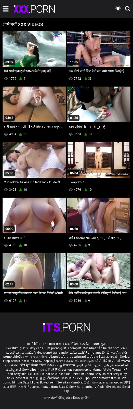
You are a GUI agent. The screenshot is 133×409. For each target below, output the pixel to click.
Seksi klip (68, 378)
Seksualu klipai (39, 374)
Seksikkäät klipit (23, 361)
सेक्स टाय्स (69, 365)
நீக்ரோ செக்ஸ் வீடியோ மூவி (74, 361)
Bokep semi (48, 382)
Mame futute (101, 369)
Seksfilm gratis (17, 348)
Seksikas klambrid (70, 382)
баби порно (44, 361)
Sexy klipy (120, 374)
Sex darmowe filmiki (105, 378)
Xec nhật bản (92, 348)
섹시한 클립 (38, 378)
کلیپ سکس (77, 352)
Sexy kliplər (31, 382)
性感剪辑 (55, 369)
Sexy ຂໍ (64, 387)
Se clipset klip (61, 374)
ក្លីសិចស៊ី (42, 369)
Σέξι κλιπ (91, 382)
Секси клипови (83, 374)
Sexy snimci (104, 374)
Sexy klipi (21, 374)
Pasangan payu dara (43, 387)
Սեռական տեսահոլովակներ (73, 356)
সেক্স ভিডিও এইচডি (35, 356)
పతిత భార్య (55, 365)
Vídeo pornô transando (51, 352)
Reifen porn (111, 348)
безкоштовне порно (77, 369)
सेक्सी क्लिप (104, 387)
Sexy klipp (83, 378)
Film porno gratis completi (63, 348)
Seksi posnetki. (18, 378)
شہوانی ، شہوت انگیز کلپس (95, 365)
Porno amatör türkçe (101, 352)
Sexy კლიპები (109, 356)
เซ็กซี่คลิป (54, 378)
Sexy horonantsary (83, 387)
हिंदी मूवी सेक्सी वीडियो (33, 365)
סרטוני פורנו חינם (111, 382)
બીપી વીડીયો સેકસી (107, 361)
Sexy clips (36, 348)
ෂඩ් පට (117, 387)
